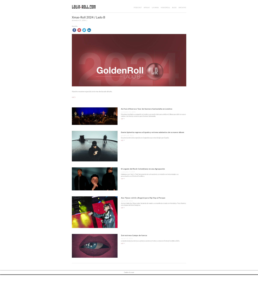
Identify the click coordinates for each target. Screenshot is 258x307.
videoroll (165, 7)
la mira (155, 7)
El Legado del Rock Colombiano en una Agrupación (143, 169)
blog (174, 7)
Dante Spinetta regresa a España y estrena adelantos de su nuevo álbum (152, 132)
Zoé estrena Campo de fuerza (134, 235)
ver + (74, 97)
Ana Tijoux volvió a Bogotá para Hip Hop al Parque (143, 198)
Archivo (182, 7)
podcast (138, 7)
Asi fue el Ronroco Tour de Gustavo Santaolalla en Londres (146, 109)
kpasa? (147, 7)
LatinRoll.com (84, 7)
